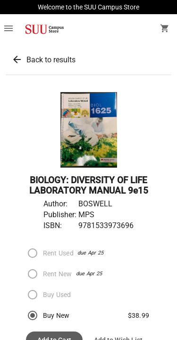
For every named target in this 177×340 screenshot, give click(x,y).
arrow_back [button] (17, 59)
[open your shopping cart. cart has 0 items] (164, 29)
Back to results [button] (51, 59)
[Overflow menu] (8, 29)
